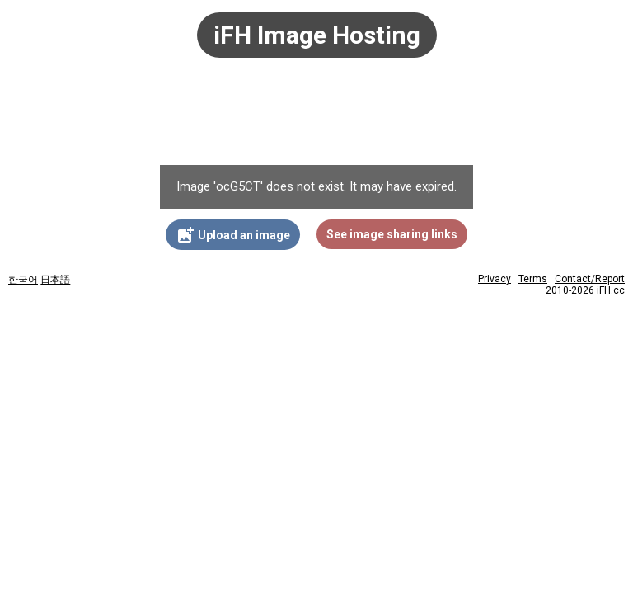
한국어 (23, 279)
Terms (532, 279)
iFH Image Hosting (316, 35)
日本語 (55, 279)
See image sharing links (391, 234)
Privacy (494, 279)
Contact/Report (590, 279)
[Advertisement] (316, 119)
